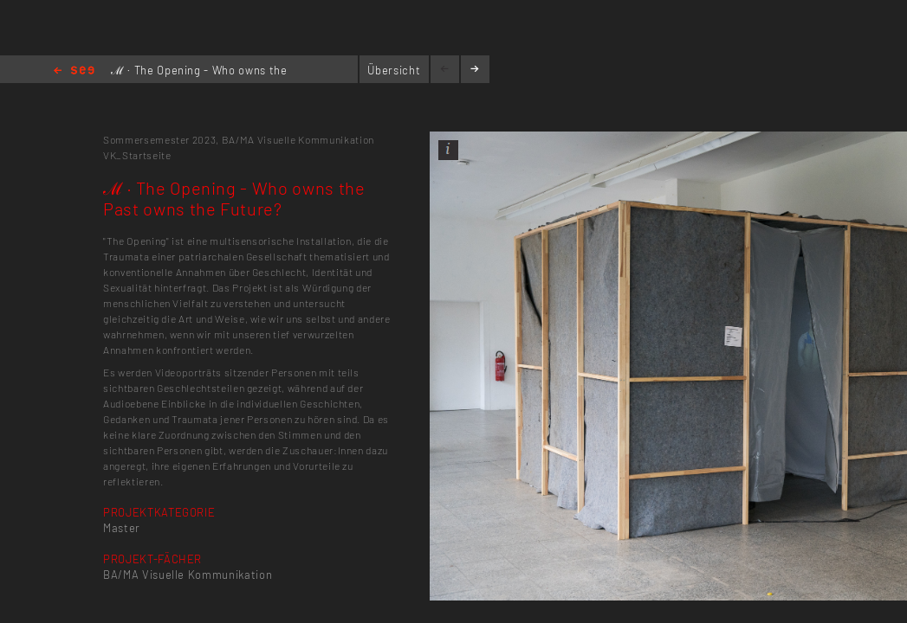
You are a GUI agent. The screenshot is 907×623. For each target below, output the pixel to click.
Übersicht (393, 70)
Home (74, 71)
